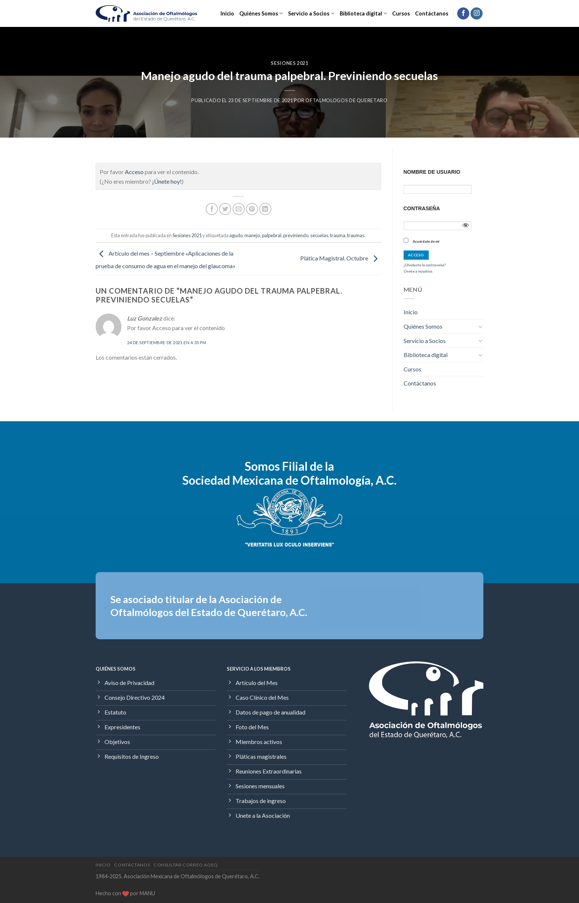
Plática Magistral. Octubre (340, 258)
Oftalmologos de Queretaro (346, 100)
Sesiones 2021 (289, 63)
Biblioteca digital (363, 13)
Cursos (401, 13)
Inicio (227, 13)
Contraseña (422, 208)
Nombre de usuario (432, 172)
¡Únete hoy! (167, 181)
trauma (337, 235)
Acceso (134, 171)
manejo (252, 235)
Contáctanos (431, 13)
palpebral (271, 235)
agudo (236, 235)
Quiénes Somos (261, 13)
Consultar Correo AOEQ (186, 865)
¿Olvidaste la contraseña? (425, 265)
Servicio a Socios (311, 13)
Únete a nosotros (418, 271)
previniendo (295, 235)
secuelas (319, 235)
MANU (147, 893)
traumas (355, 235)
